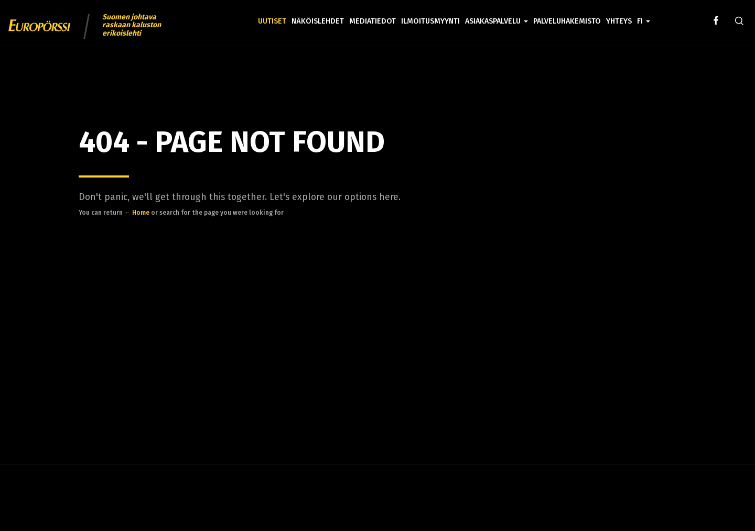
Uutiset (272, 21)
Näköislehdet (318, 21)
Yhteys (619, 21)
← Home (136, 212)
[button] (643, 13)
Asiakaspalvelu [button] (496, 21)
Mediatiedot (372, 21)
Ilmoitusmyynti (430, 21)
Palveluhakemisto (567, 21)
